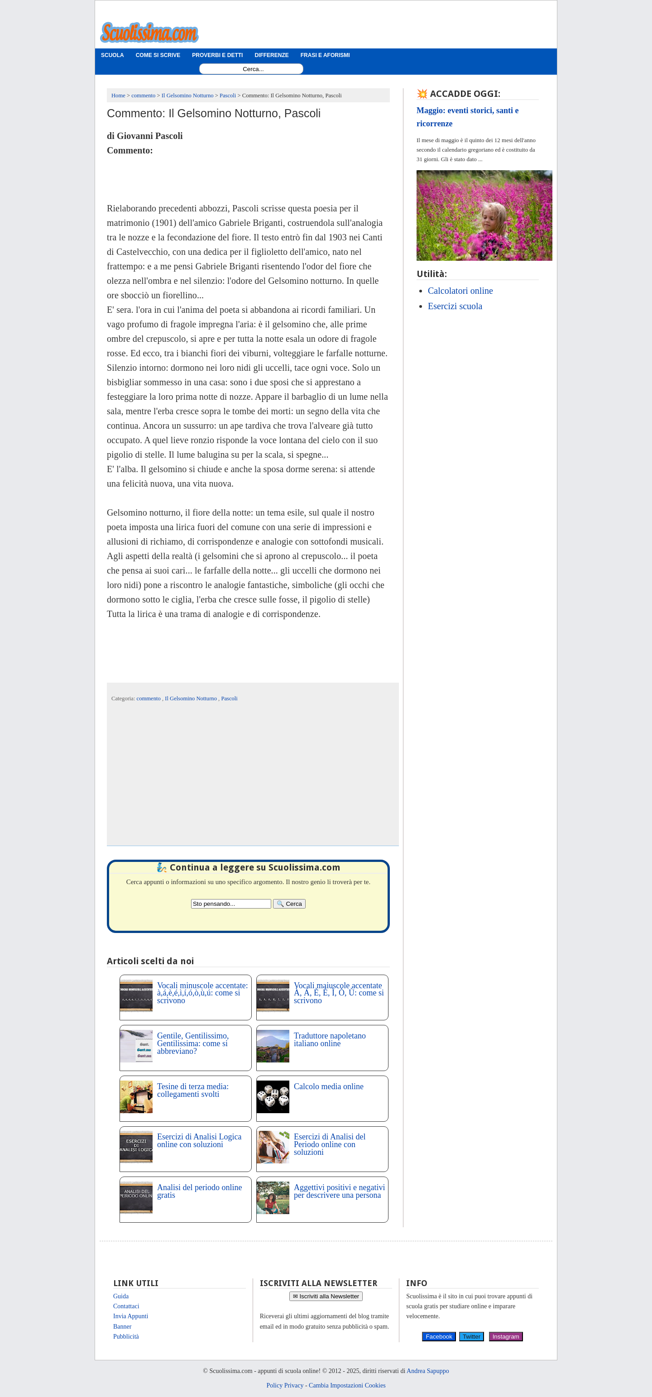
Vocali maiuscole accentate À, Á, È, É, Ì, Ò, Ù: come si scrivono (339, 993)
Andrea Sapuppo (428, 1371)
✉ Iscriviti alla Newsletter (326, 1296)
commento (149, 698)
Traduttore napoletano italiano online (330, 1039)
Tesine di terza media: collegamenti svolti (193, 1090)
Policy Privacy (284, 1385)
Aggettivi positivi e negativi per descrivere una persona (339, 1191)
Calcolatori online (460, 291)
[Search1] (253, 69)
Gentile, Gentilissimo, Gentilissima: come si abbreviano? (193, 1043)
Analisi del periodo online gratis (199, 1191)
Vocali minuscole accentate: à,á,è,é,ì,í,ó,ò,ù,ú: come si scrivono (202, 993)
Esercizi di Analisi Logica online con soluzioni (199, 1140)
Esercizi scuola (455, 306)
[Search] (289, 904)
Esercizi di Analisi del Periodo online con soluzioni (329, 1144)
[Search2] (231, 904)
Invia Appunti (130, 1316)
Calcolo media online (329, 1086)
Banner (122, 1326)
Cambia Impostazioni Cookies (347, 1385)
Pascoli (229, 698)
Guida (121, 1296)
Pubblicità (126, 1336)
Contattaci (126, 1306)
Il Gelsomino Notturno (191, 698)
